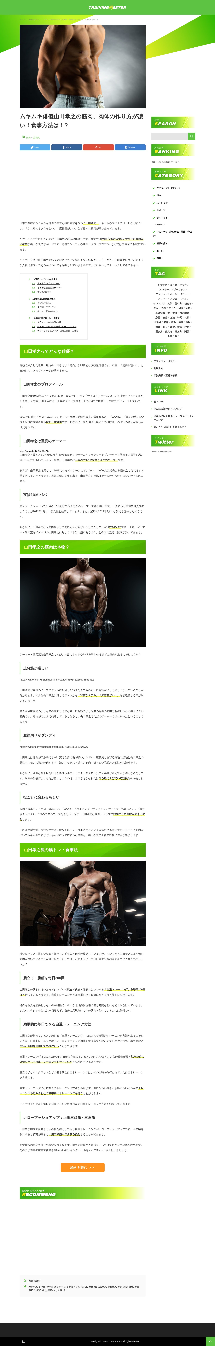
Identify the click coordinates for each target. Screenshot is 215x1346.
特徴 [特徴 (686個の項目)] (166, 322)
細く (44, 1290)
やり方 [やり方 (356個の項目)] (183, 285)
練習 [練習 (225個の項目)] (172, 327)
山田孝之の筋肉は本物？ (42, 299)
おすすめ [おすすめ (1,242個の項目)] (162, 285)
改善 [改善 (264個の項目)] (165, 317)
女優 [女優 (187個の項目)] (175, 313)
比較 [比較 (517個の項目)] (187, 317)
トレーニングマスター (112, 1341)
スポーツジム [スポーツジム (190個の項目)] (178, 289)
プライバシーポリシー (165, 361)
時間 (131, 1287)
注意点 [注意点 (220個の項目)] (157, 322)
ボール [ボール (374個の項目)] (173, 294)
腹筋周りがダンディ (44, 307)
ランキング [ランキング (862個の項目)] (159, 303)
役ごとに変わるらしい (45, 311)
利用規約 (158, 368)
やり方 (49, 1287)
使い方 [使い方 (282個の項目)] (178, 303)
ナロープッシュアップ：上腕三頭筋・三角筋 (55, 331)
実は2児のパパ (41, 292)
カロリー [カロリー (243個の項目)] (164, 289)
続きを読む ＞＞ (82, 1167)
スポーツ (161, 210)
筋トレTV (159, 401)
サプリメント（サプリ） (169, 188)
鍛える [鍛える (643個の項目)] (168, 331)
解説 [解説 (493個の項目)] (179, 327)
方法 (125, 1287)
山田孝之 (102, 1287)
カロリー (58, 1287)
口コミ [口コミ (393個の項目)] (172, 308)
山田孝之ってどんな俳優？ (43, 279)
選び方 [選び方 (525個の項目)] (159, 331)
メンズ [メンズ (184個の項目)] (173, 299)
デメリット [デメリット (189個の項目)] (161, 294)
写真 (90, 1287)
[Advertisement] (83, 187)
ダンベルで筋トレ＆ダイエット (170, 426)
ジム (159, 195)
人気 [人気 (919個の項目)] (170, 303)
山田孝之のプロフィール (46, 283)
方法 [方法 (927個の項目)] (172, 317)
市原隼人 (112, 1287)
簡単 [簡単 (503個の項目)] (157, 327)
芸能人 (36, 20)
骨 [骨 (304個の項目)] (176, 336)
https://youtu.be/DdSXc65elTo (34, 451)
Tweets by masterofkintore (161, 452)
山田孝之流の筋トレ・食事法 (44, 318)
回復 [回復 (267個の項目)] (181, 308)
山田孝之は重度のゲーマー (47, 288)
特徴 (136, 1287)
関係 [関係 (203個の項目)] (186, 331)
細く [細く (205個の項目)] (165, 327)
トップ (22, 19)
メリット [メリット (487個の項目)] (162, 299)
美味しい (51, 1290)
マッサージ (159, 224)
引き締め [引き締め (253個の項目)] (184, 313)
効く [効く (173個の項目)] (156, 308)
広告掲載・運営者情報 (165, 375)
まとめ (41, 1287)
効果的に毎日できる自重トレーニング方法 (54, 326)
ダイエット (162, 217)
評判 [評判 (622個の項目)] (187, 327)
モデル (84, 1287)
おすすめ (32, 1287)
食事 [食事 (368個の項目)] (170, 336)
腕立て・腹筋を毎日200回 (47, 322)
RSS (23, 1341)
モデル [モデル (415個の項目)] (183, 299)
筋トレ (160, 251)
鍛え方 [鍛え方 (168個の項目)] (178, 331)
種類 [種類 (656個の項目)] (188, 322)
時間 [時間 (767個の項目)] (179, 317)
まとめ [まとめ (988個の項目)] (173, 285)
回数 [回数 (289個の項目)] (188, 308)
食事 (59, 1290)
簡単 (38, 1290)
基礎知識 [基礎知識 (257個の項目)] (160, 313)
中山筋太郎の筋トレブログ (168, 409)
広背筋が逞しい (42, 303)
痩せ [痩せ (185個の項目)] (181, 322)
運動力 (160, 258)
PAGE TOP (210, 1341)
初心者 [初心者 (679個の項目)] (187, 303)
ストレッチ (162, 202)
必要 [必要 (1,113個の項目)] (157, 317)
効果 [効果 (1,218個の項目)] (164, 308)
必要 (119, 1287)
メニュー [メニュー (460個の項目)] (184, 294)
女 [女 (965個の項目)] (169, 313)
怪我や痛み (162, 243)
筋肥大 (31, 1290)
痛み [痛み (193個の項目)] (173, 322)
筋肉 (31, 20)
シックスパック (71, 1287)
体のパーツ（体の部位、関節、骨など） (172, 233)
